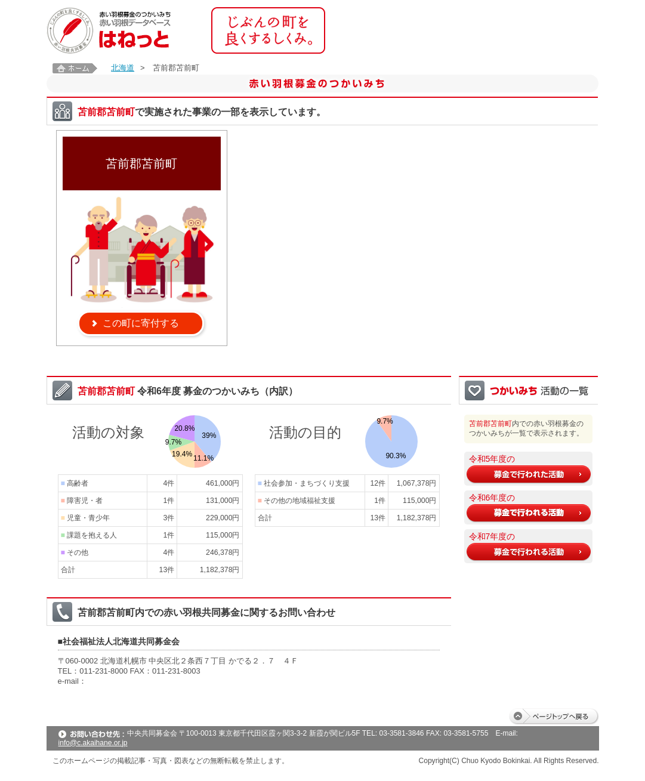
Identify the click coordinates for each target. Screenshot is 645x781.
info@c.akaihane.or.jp (93, 743)
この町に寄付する (141, 323)
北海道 (122, 67)
